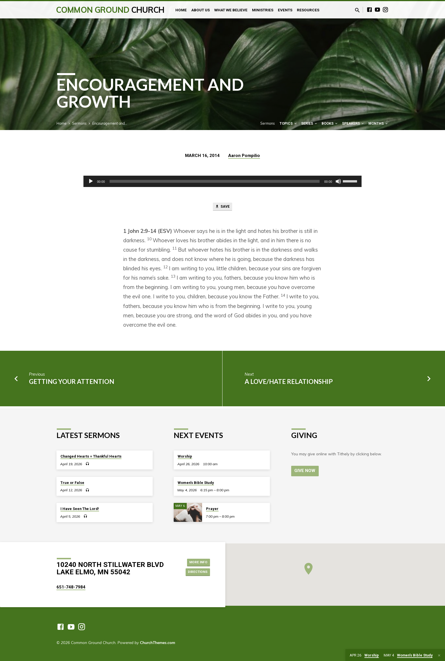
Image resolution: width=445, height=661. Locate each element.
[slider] (215, 181)
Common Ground (110, 10)
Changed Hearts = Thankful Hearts (90, 456)
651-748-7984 (70, 587)
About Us (200, 10)
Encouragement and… (109, 123)
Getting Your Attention (71, 383)
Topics (288, 123)
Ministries (262, 10)
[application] (222, 181)
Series (309, 123)
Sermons (79, 123)
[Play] (91, 181)
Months (378, 123)
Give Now (306, 470)
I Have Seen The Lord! (79, 509)
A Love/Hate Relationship (289, 383)
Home (181, 10)
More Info (195, 561)
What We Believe (230, 10)
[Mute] (338, 181)
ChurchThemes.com (157, 642)
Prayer (212, 509)
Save (222, 208)
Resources (308, 10)
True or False (72, 483)
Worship (185, 456)
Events (285, 10)
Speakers (353, 123)
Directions (195, 572)
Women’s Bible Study (196, 483)
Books (330, 123)
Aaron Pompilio (244, 155)
